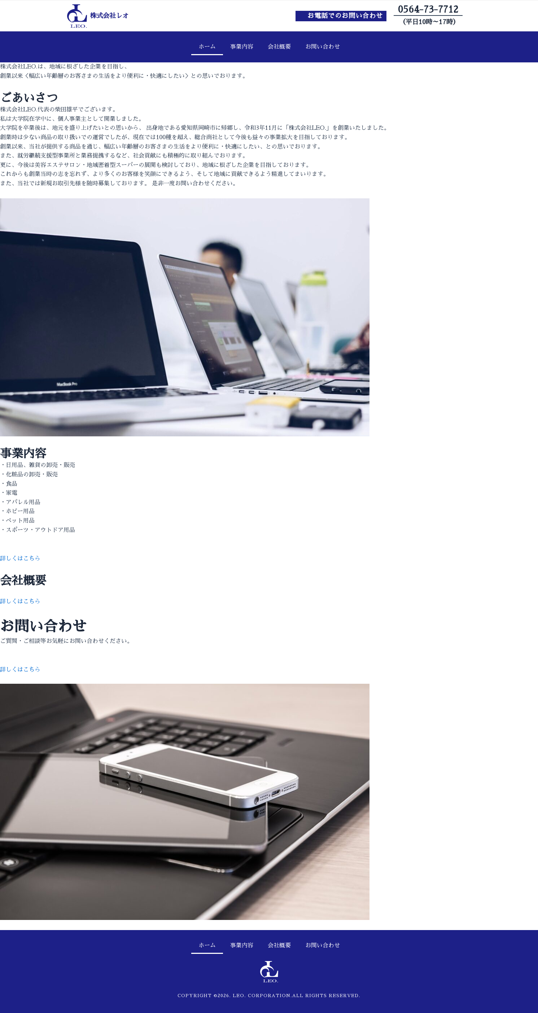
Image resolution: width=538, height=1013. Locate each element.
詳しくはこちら (20, 558)
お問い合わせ (322, 47)
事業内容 (241, 47)
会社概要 (279, 47)
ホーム (207, 47)
